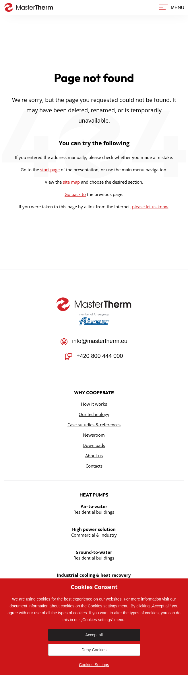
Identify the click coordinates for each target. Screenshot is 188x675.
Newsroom (94, 435)
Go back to (75, 194)
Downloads (94, 445)
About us (94, 455)
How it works (94, 404)
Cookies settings (102, 606)
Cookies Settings (94, 664)
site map (71, 182)
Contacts (94, 466)
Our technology (94, 414)
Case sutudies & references (94, 424)
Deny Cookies (94, 649)
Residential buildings (93, 512)
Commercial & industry (94, 535)
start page (50, 169)
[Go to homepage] (27, 7)
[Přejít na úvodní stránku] (94, 304)
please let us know (150, 206)
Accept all (94, 635)
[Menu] (171, 7)
